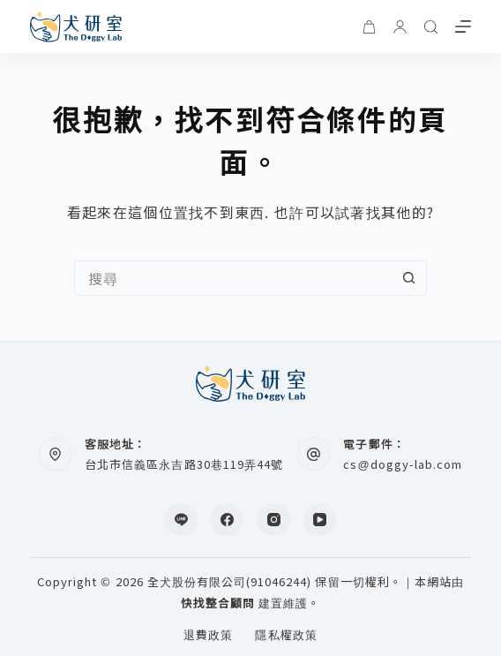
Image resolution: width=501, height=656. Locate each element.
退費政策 (208, 635)
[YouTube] (320, 520)
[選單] (463, 26)
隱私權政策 (286, 635)
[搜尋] (430, 27)
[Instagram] (273, 520)
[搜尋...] (233, 278)
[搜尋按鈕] (409, 278)
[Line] (181, 520)
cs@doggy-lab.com (402, 464)
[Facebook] (227, 520)
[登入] (400, 27)
